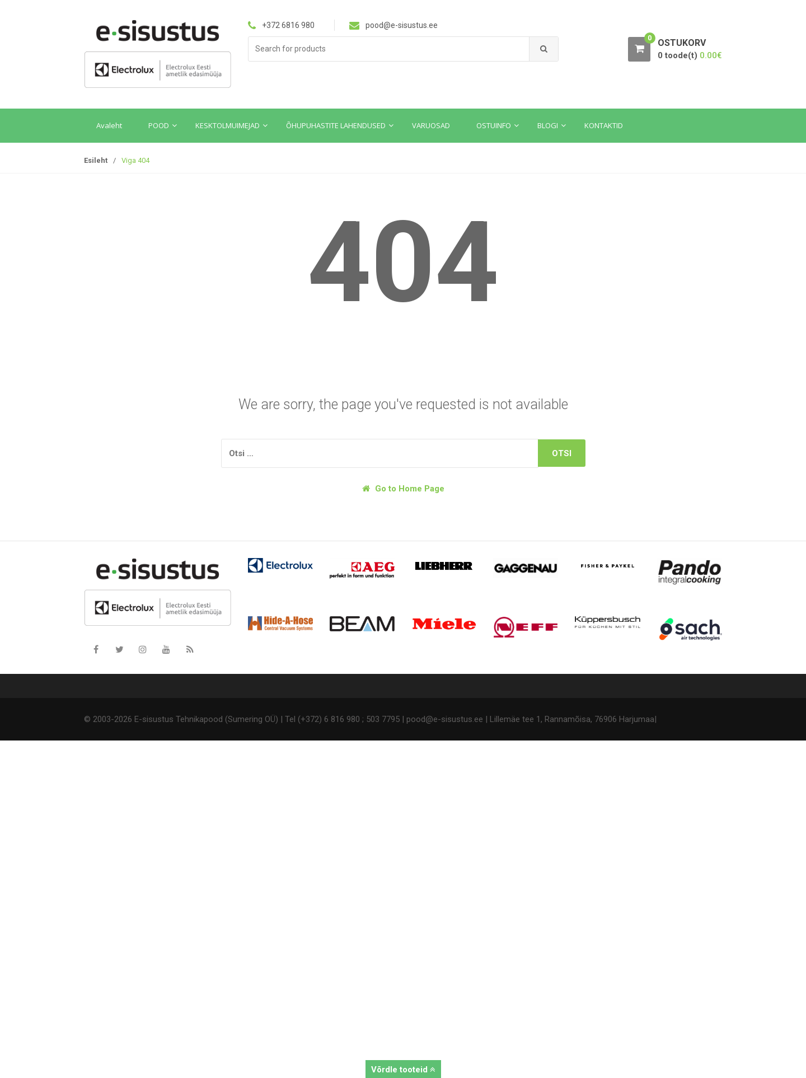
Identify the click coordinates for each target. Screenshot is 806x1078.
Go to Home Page (403, 489)
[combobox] (389, 49)
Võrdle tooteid (403, 1070)
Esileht (95, 160)
